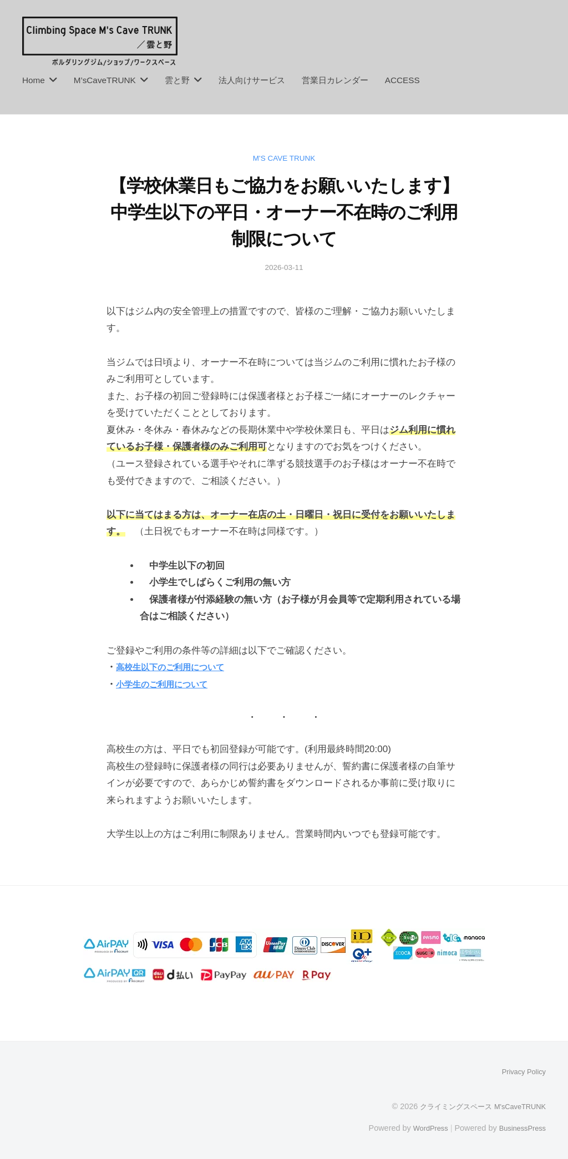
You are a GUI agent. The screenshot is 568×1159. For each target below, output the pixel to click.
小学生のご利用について (168, 684)
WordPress (422, 1127)
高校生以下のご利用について (177, 667)
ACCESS (402, 80)
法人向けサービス (252, 80)
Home (33, 80)
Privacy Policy (521, 1071)
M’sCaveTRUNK (105, 80)
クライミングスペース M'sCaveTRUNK (477, 1105)
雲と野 (177, 80)
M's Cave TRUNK (283, 157)
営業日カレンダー (335, 80)
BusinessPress (519, 1127)
